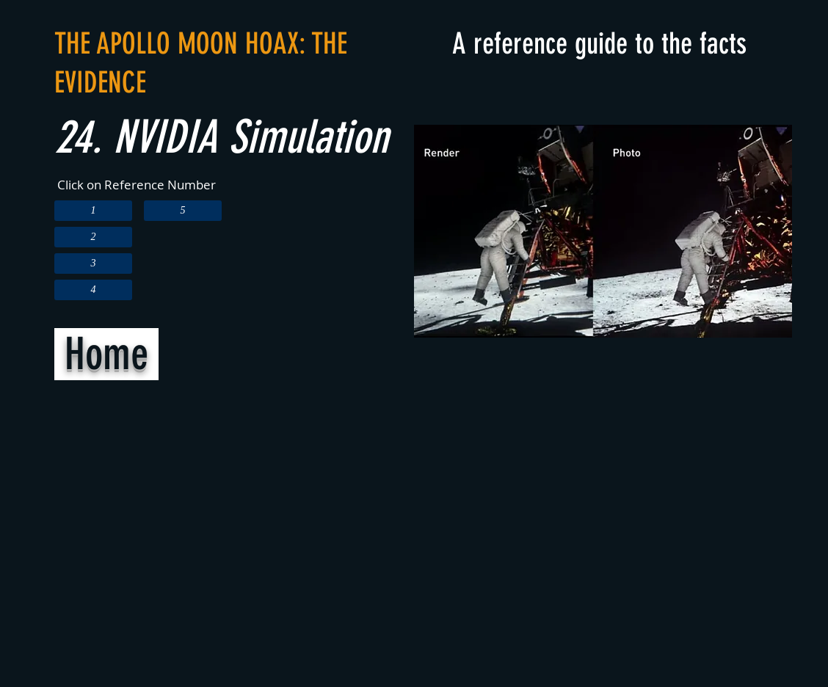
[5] (183, 210)
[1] (93, 210)
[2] (93, 237)
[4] (93, 290)
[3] (93, 263)
